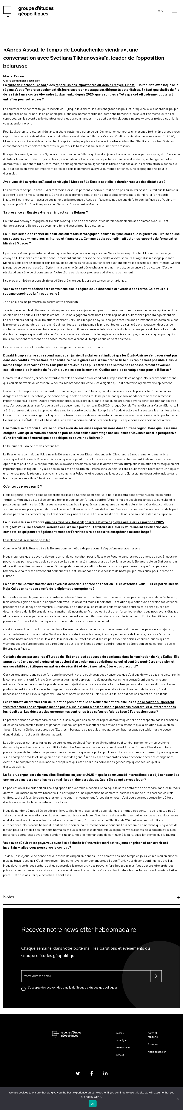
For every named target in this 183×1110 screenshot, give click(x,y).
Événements (123, 1047)
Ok (92, 1103)
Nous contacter (157, 1052)
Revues (120, 1055)
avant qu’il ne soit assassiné (78, 221)
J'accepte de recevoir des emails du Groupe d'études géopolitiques (73, 987)
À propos (153, 1044)
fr (159, 11)
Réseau (120, 1033)
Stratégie (121, 1040)
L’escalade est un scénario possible (26, 540)
